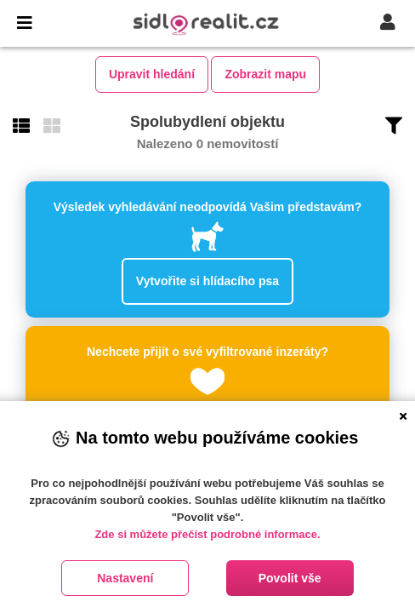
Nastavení (125, 578)
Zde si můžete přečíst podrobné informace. (207, 534)
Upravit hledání (152, 74)
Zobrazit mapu (265, 74)
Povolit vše (290, 578)
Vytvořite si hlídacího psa (207, 281)
